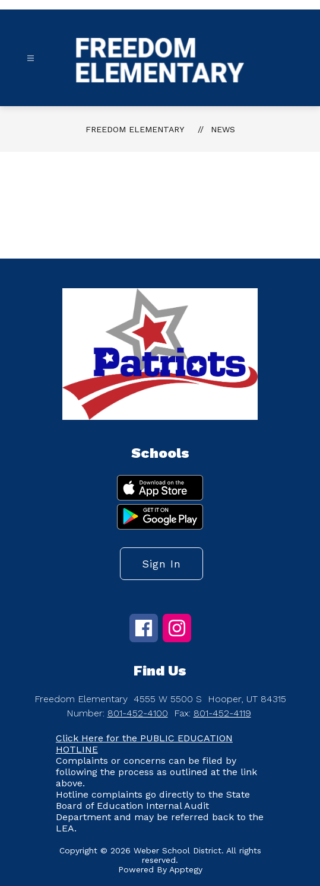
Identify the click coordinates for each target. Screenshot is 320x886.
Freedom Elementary (134, 129)
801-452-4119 (222, 713)
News (223, 129)
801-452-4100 (137, 713)
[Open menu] (30, 58)
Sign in (161, 563)
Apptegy (185, 869)
